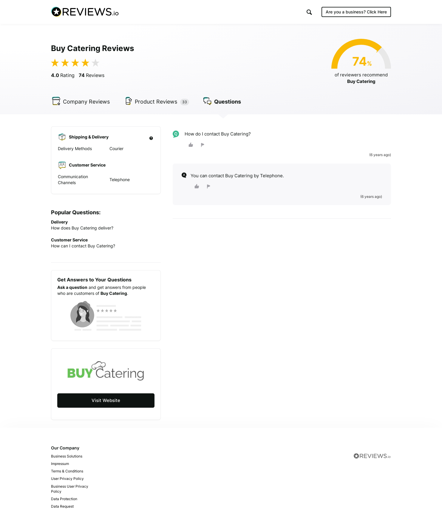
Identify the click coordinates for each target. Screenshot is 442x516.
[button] (309, 12)
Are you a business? (356, 11)
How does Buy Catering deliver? (82, 227)
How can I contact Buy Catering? (83, 245)
